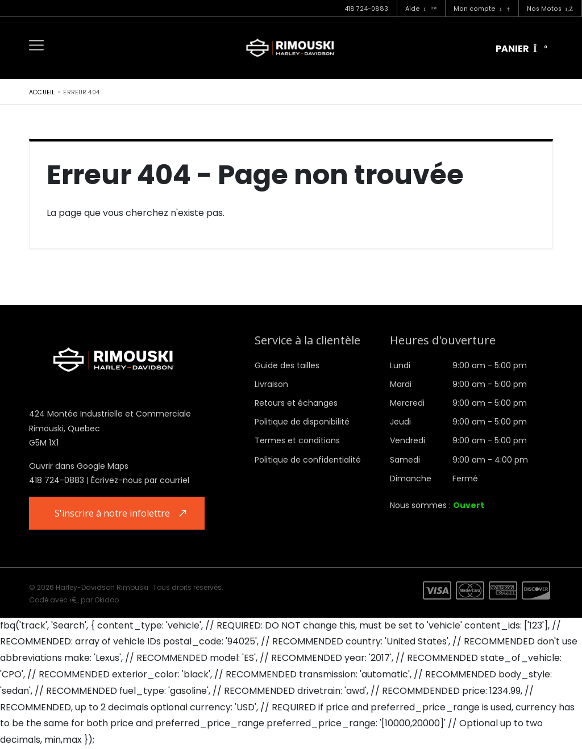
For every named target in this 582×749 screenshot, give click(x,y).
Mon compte (481, 9)
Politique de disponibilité (302, 421)
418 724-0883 (366, 9)
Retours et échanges (296, 403)
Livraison (271, 384)
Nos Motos (550, 9)
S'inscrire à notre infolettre (113, 513)
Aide (421, 9)
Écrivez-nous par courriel (140, 480)
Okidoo (106, 600)
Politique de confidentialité (308, 459)
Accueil (42, 92)
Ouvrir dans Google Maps (78, 466)
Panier (521, 48)
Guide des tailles (287, 365)
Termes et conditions (297, 440)
